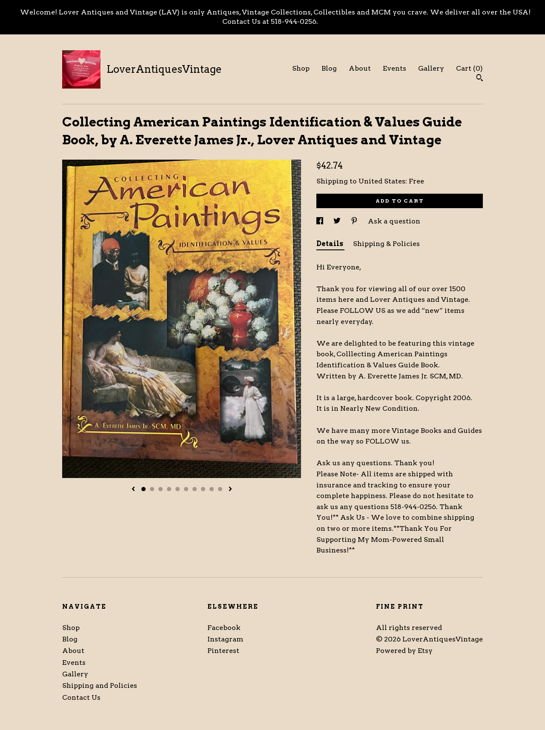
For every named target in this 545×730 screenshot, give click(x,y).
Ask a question (394, 221)
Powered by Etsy (404, 651)
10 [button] (220, 489)
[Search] (479, 78)
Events (394, 68)
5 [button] (177, 489)
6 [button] (186, 489)
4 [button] (169, 489)
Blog (329, 68)
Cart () (469, 68)
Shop (301, 68)
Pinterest (223, 651)
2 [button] (152, 489)
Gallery (431, 68)
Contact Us (81, 697)
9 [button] (211, 489)
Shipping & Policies (386, 244)
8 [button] (203, 489)
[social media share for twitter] (337, 221)
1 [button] (143, 489)
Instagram (225, 639)
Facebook (224, 628)
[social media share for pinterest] (355, 221)
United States (382, 181)
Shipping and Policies (99, 685)
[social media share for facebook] (320, 221)
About (360, 68)
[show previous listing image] (133, 489)
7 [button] (194, 489)
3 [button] (160, 489)
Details (330, 244)
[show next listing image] (230, 489)
